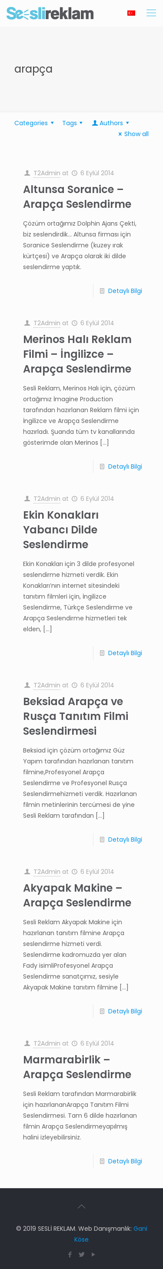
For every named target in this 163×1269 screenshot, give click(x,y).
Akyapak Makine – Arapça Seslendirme (77, 895)
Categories (35, 123)
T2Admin (46, 173)
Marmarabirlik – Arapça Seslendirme (77, 1067)
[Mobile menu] (151, 13)
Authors (111, 123)
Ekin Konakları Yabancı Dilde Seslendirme (61, 530)
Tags (74, 123)
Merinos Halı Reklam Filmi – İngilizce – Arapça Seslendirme (77, 354)
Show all (132, 134)
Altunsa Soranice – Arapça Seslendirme (77, 196)
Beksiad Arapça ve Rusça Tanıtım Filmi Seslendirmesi (75, 716)
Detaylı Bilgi (125, 290)
